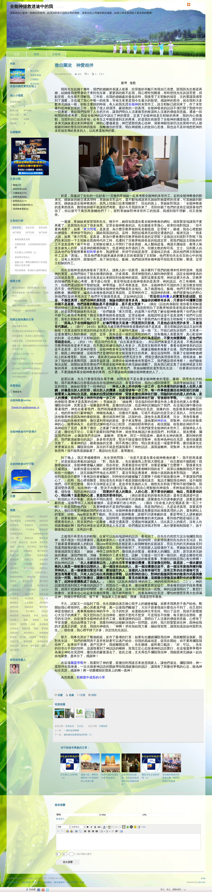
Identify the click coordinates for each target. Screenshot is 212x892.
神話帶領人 (29, 633)
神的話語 (29, 538)
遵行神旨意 (42, 551)
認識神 (33, 637)
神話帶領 (31, 589)
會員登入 (60, 819)
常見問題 (36, 882)
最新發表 (16, 227)
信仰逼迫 (43, 577)
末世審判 (30, 611)
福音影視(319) (19, 189)
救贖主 (45, 615)
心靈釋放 (14, 572)
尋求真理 (14, 594)
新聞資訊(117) (19, 201)
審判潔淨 (43, 607)
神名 (36, 615)
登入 (162, 889)
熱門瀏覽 (16, 232)
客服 (82, 882)
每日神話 (31, 546)
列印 (93, 695)
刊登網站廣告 (13, 882)
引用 (82, 695)
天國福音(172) (19, 193)
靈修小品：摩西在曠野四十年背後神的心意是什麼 (90, 767)
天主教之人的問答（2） (69, 766)
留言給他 (34, 84)
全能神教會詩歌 (40, 533)
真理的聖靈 (42, 641)
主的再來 (43, 559)
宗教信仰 (14, 633)
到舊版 (60, 7)
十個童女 (14, 585)
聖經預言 (26, 628)
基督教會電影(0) (20, 209)
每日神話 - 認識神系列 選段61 (26, 368)
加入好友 (34, 71)
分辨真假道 (15, 589)
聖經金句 (17, 391)
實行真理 (14, 650)
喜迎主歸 (14, 645)
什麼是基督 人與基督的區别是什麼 (31, 246)
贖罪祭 (24, 624)
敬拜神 (24, 645)
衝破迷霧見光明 (22, 239)
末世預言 (43, 542)
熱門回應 (30, 232)
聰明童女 (14, 602)
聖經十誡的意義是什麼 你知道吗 (110, 766)
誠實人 (45, 645)
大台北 (80, 726)
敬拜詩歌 (14, 611)
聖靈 (46, 620)
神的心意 (14, 551)
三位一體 (14, 538)
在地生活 (69, 726)
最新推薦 (43, 227)
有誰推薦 (60, 704)
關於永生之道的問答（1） (151, 766)
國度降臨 (28, 641)
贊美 (12, 546)
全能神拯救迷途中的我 (31, 6)
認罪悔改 (14, 525)
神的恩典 (14, 615)
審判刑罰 (43, 581)
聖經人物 (14, 555)
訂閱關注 (34, 79)
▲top (203, 878)
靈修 (25, 620)
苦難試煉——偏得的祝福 (24, 310)
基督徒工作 (28, 581)
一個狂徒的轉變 (71, 730)
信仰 (33, 624)
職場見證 (29, 607)
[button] (64, 827)
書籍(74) (17, 185)
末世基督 (34, 645)
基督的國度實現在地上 (23, 86)
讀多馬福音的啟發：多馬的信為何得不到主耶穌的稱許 (131, 769)
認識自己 (30, 516)
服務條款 (47, 882)
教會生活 (23, 542)
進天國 (13, 564)
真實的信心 (15, 529)
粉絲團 (32, 889)
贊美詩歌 (14, 607)
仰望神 (28, 555)
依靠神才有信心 (22, 257)
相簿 (36, 54)
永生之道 (28, 585)
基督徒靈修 (42, 555)
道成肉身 (43, 624)
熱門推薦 (43, 232)
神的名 (13, 581)
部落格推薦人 (18, 659)
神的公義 (43, 594)
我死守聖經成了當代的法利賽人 (27, 305)
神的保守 (43, 516)
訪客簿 (56, 54)
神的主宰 (29, 594)
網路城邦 (177, 889)
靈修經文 (43, 564)
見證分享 (14, 641)
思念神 (33, 542)
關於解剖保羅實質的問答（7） (78, 734)
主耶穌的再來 (16, 533)
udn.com (201, 882)
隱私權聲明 (72, 882)
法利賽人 (14, 620)
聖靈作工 (43, 637)
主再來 (13, 542)
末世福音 (14, 628)
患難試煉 (31, 577)
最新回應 (30, 227)
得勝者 (35, 620)
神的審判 (43, 602)
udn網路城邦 (197, 4)
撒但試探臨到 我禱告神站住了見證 (29, 287)
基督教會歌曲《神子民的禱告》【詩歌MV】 (30, 294)
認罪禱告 (43, 525)
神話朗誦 (29, 598)
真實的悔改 (15, 516)
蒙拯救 (45, 628)
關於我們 (26, 882)
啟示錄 (23, 637)
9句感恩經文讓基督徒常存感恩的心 (29, 331)
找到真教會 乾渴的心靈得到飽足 (31, 270)
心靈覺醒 (28, 564)
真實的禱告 (29, 568)
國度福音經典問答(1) (23, 205)
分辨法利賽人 (41, 572)
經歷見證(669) (19, 197)
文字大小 (75, 827)
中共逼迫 (30, 529)
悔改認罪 (43, 529)
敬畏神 (45, 589)
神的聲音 (26, 615)
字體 (59, 827)
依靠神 (13, 637)
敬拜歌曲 (43, 546)
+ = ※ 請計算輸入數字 (74, 854)
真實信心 (43, 568)
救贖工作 (29, 559)
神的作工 (14, 568)
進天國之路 (42, 585)
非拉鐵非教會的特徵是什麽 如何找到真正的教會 (171, 767)
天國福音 (103, 726)
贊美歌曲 (43, 538)
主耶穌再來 (30, 521)
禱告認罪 (43, 521)
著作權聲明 (59, 882)
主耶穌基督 (15, 521)
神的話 (21, 546)
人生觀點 (29, 602)
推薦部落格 (35, 75)
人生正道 (43, 598)
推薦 (71, 695)
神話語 (45, 611)
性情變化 (14, 598)
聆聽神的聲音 (16, 577)
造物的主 (29, 525)
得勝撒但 (28, 551)
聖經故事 (14, 559)
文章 (16, 54)
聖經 (36, 628)
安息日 (13, 624)
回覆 (60, 695)
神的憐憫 (43, 633)
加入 (168, 889)
